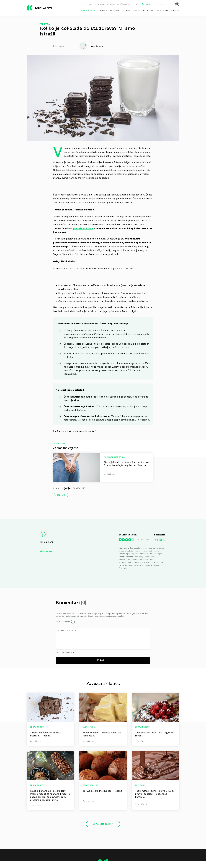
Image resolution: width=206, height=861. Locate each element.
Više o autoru (46, 551)
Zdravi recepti (37, 727)
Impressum (99, 4)
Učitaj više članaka (103, 824)
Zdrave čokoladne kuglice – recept (102, 790)
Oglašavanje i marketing (127, 4)
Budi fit (136, 11)
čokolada (61, 495)
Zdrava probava (88, 11)
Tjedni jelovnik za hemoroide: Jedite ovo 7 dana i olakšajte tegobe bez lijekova (126, 463)
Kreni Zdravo (46, 542)
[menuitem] (177, 4)
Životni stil (163, 11)
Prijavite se (103, 660)
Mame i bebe (149, 11)
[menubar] (177, 4)
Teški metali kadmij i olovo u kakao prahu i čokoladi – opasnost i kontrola (155, 793)
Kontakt (110, 4)
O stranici (88, 4)
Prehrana (115, 11)
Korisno (175, 11)
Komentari (68, 603)
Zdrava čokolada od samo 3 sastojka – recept (45, 734)
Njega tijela (89, 727)
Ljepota (126, 11)
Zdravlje (102, 11)
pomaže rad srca (83, 228)
